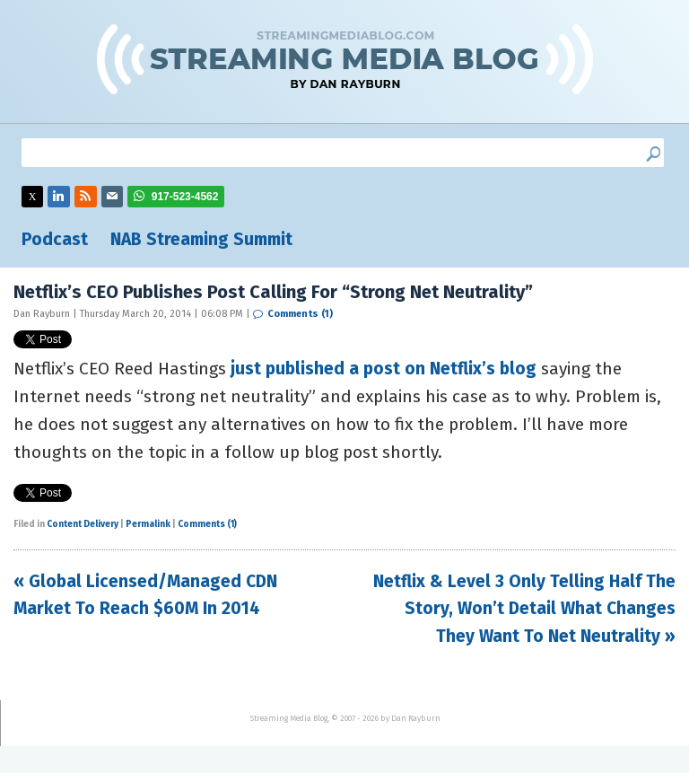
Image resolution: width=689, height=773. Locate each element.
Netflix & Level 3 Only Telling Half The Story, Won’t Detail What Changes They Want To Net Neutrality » (524, 608)
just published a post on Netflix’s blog (386, 368)
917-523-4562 (185, 196)
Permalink (148, 524)
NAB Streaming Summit (201, 239)
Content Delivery (82, 524)
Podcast (55, 239)
